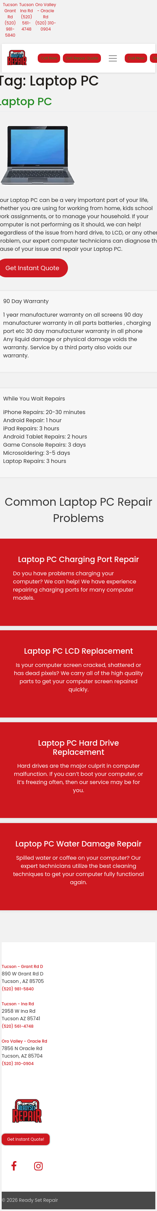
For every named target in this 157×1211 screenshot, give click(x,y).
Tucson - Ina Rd (18, 1004)
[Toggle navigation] (113, 58)
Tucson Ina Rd (26, 8)
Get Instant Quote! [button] (25, 1139)
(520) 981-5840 (10, 29)
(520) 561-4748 (26, 23)
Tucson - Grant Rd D (22, 966)
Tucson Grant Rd (10, 11)
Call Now (49, 58)
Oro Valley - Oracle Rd (45, 11)
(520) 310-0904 (45, 26)
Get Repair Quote (82, 58)
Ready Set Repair (38, 1200)
